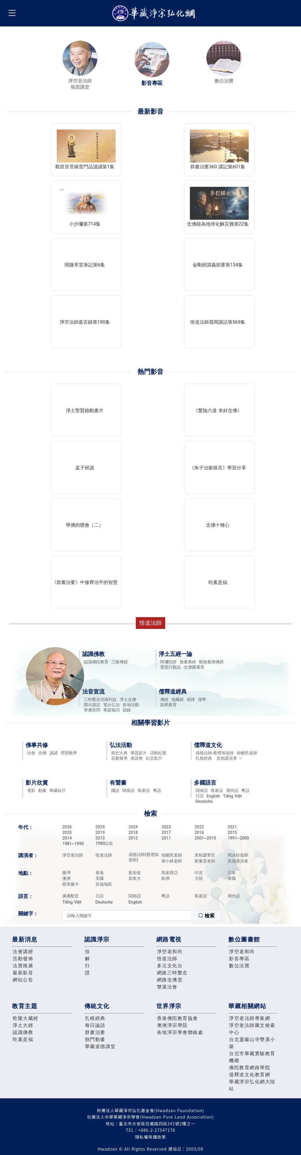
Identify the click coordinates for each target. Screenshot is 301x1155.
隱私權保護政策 (150, 1137)
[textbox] (127, 915)
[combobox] (141, 915)
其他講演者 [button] (229, 758)
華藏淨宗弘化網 (155, 13)
